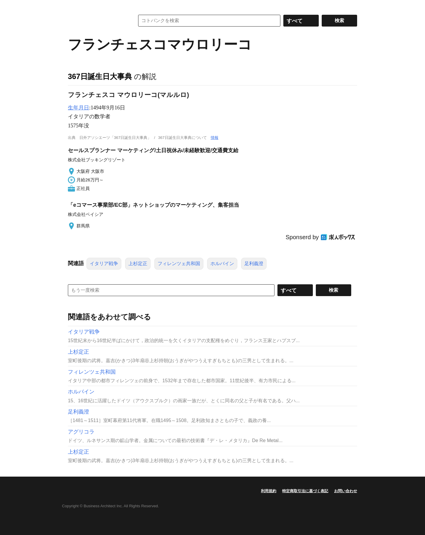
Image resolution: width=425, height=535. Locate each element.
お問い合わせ (345, 491)
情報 (214, 137)
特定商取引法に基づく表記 (305, 491)
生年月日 (78, 108)
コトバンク (97, 21)
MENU (74, 6)
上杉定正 (137, 263)
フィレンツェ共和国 (179, 263)
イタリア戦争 (104, 263)
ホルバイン (222, 263)
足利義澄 (253, 263)
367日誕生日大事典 (100, 76)
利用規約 (268, 491)
